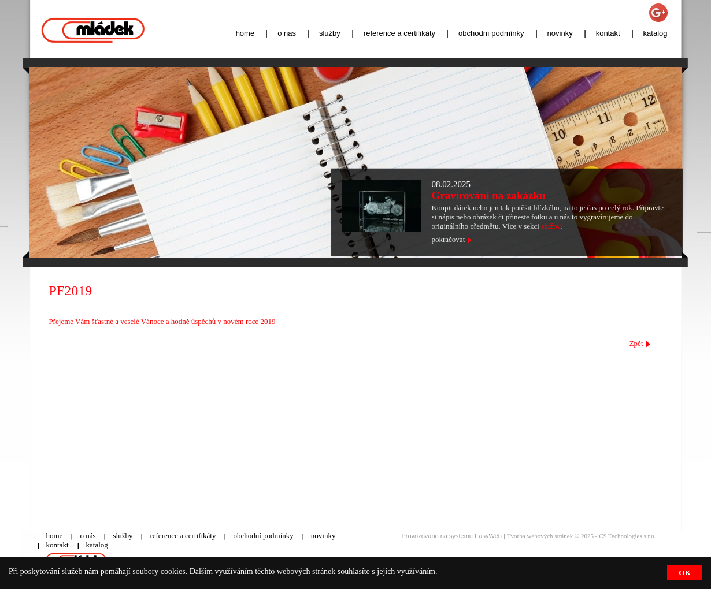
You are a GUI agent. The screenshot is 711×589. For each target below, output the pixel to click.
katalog (655, 33)
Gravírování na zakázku (489, 195)
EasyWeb (488, 535)
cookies (173, 571)
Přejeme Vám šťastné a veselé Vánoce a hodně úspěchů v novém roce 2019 (162, 321)
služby (329, 33)
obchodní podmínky (491, 33)
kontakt (608, 33)
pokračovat (448, 239)
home (245, 33)
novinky (560, 33)
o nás (286, 33)
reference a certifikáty (399, 33)
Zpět (636, 343)
